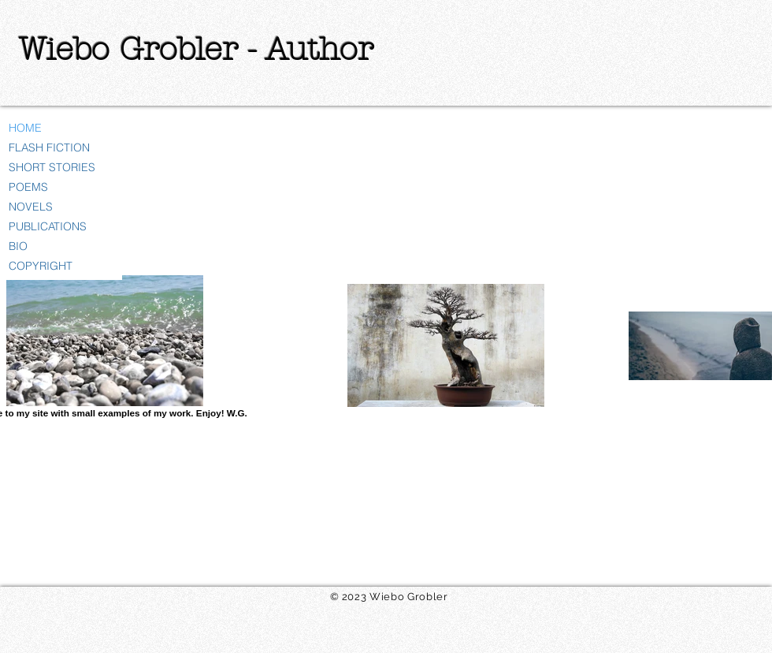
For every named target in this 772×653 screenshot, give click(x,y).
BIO (18, 246)
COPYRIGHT (40, 266)
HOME (25, 128)
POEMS (28, 187)
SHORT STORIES (52, 167)
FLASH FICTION (49, 147)
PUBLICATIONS (48, 226)
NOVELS (31, 207)
